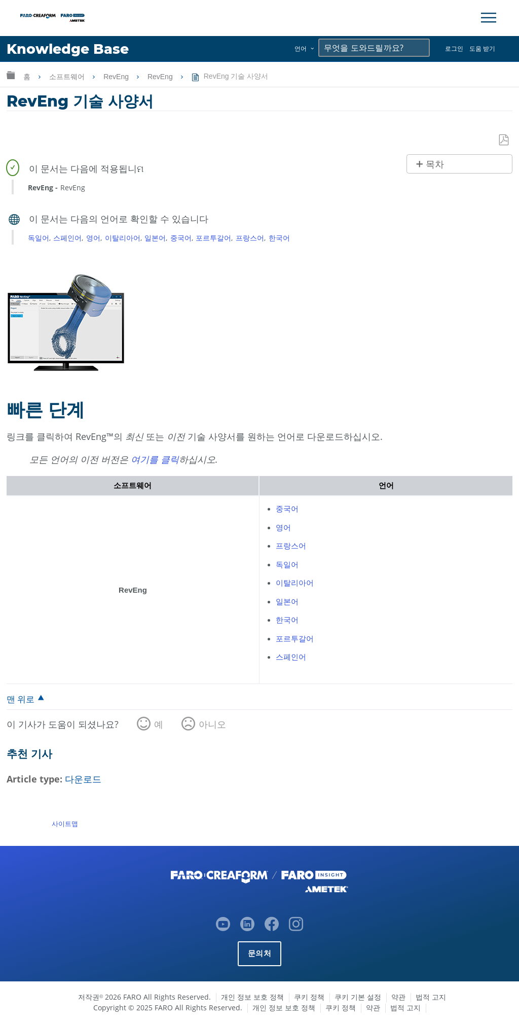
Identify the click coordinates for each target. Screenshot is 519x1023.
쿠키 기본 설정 (358, 997)
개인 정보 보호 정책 (252, 997)
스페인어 (67, 238)
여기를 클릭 (155, 459)
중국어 (181, 238)
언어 (300, 48)
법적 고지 (431, 997)
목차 (435, 164)
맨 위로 (20, 699)
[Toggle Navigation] (488, 18)
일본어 (155, 238)
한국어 (279, 238)
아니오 (212, 724)
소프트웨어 (68, 77)
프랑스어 (250, 238)
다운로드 (83, 779)
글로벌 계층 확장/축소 (11, 74)
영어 (93, 238)
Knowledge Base (68, 49)
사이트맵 (65, 823)
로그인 (454, 48)
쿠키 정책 (309, 997)
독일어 (38, 238)
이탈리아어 (122, 238)
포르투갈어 (213, 238)
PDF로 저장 (504, 140)
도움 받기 (482, 48)
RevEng (117, 77)
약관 (398, 997)
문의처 (259, 953)
